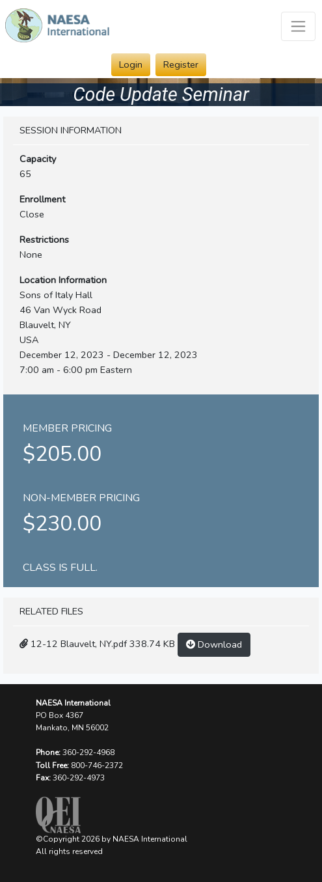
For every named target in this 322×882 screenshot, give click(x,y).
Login (130, 64)
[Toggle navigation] (298, 26)
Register (180, 64)
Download (214, 644)
